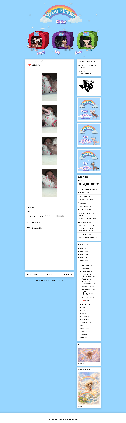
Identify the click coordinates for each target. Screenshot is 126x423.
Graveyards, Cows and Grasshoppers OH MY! (88, 292)
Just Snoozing (87, 279)
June (84, 307)
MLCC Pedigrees (84, 196)
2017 (82, 338)
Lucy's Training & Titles (86, 225)
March (85, 316)
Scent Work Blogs (84, 234)
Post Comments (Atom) (54, 280)
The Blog (81, 181)
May (84, 310)
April (84, 313)
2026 (82, 248)
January (85, 322)
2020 (82, 329)
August (85, 304)
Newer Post (31, 274)
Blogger (75, 419)
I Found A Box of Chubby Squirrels (88, 275)
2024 (82, 254)
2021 (82, 326)
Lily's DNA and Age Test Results (86, 214)
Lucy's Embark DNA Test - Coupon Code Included (87, 230)
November (86, 266)
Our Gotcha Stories (85, 222)
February (85, 319)
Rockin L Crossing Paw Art (87, 238)
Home (49, 274)
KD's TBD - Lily (83, 193)
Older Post (67, 274)
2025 (82, 251)
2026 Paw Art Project (86, 200)
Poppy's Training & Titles (87, 219)
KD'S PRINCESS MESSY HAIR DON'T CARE (88, 185)
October (85, 269)
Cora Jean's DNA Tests (86, 210)
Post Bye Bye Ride (88, 286)
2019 (82, 332)
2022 (82, 260)
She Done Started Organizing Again (89, 283)
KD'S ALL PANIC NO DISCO (87, 189)
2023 (82, 257)
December (86, 263)
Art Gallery (82, 203)
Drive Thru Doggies (88, 298)
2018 (82, 335)
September (86, 272)
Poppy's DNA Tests (84, 206)
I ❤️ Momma (86, 301)
